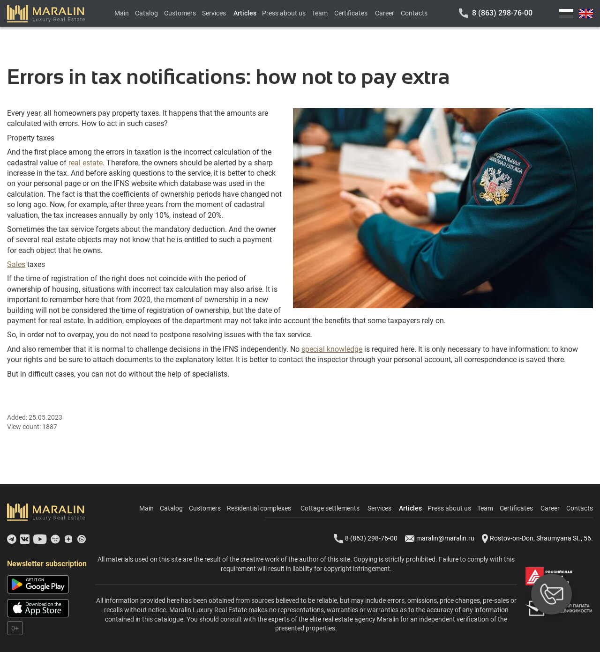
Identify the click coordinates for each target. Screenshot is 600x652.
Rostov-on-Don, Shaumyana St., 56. (537, 538)
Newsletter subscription (47, 563)
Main (121, 13)
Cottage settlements (330, 508)
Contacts (414, 13)
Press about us (284, 13)
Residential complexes (259, 508)
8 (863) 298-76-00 (502, 12)
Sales (16, 264)
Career (384, 13)
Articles (244, 13)
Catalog (146, 13)
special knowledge (331, 349)
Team (320, 13)
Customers (180, 13)
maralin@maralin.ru (439, 538)
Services (214, 13)
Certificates (351, 13)
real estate (85, 162)
